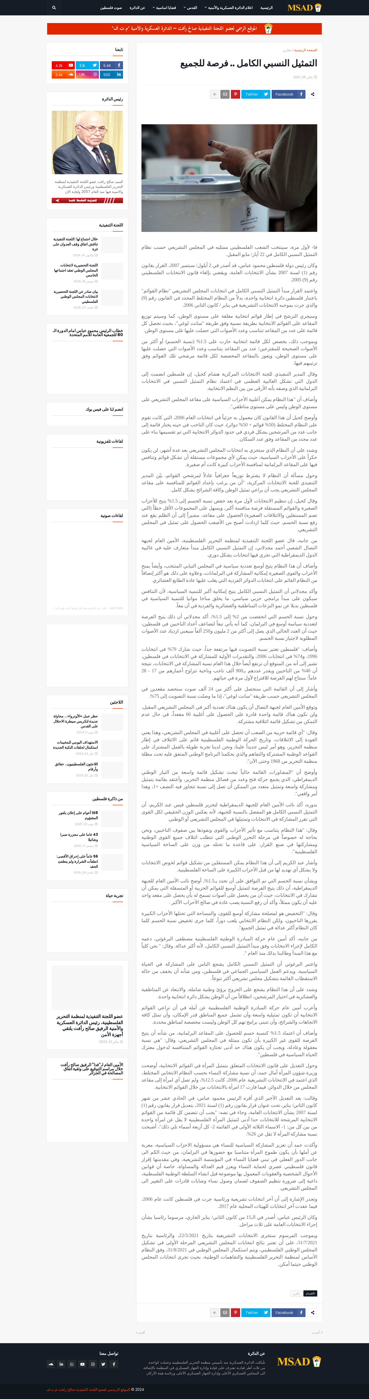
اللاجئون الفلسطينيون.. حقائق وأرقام (76, 767)
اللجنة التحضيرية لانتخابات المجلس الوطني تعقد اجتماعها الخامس (76, 270)
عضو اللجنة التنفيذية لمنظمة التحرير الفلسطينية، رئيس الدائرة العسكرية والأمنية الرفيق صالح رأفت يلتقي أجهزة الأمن (89, 1025)
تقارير (287, 50)
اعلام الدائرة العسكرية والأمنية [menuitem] (230, 7)
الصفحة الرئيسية (305, 50)
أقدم (142, 1332)
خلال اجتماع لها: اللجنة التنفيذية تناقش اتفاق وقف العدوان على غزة (75, 244)
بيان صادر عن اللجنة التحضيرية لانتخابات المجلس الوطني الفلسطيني (76, 296)
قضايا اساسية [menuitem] (166, 7)
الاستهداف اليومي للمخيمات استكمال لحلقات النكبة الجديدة (75, 745)
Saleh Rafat (116, 608)
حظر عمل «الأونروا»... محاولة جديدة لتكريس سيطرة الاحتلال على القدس (75, 721)
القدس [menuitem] (192, 7)
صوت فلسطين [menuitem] (111, 7)
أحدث (316, 1332)
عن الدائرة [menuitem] (137, 7)
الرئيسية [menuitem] (266, 7)
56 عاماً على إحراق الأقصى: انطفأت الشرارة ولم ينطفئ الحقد (77, 861)
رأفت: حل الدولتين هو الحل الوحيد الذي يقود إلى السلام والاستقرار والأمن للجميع (64, 608)
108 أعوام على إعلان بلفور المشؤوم (78, 815)
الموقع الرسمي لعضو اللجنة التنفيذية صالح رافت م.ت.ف (88, 1389)
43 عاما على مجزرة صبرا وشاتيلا (79, 837)
